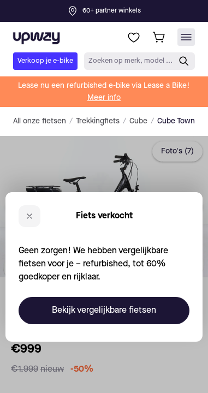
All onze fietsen (39, 121)
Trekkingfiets (98, 121)
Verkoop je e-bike (45, 60)
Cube (138, 121)
